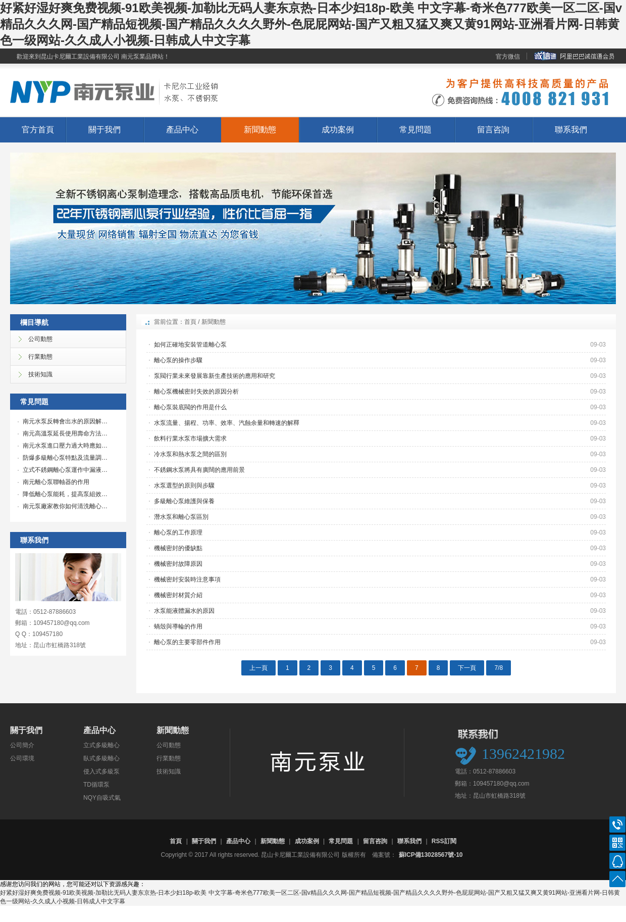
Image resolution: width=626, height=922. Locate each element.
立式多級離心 (101, 745)
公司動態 (168, 745)
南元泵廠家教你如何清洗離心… (65, 506)
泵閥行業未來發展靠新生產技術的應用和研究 (214, 375)
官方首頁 (38, 129)
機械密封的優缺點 (178, 548)
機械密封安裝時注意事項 (187, 579)
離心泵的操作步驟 (178, 360)
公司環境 (22, 758)
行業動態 (168, 758)
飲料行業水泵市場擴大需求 (190, 438)
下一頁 (467, 667)
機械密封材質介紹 (178, 595)
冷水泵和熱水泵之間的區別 (190, 454)
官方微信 (508, 56)
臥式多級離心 (101, 758)
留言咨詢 (493, 129)
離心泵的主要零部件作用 (187, 642)
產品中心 (182, 129)
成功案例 (338, 129)
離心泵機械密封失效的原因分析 (196, 391)
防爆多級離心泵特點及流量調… (65, 457)
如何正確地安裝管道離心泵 (190, 344)
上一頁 (258, 667)
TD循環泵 (96, 784)
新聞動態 (260, 129)
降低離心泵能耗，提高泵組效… (65, 494)
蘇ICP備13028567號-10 (431, 854)
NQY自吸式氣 (102, 797)
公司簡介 (22, 745)
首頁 (190, 321)
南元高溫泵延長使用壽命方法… (65, 433)
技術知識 (168, 771)
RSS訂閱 (444, 841)
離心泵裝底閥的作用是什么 (190, 407)
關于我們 (104, 129)
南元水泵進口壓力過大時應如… (65, 445)
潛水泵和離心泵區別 (181, 516)
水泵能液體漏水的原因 (184, 610)
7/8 (498, 667)
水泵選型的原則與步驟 (184, 485)
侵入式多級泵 (101, 771)
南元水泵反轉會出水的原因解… (65, 421)
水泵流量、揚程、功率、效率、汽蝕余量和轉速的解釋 (226, 422)
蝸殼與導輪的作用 (178, 626)
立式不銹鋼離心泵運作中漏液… (65, 469)
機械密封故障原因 (178, 563)
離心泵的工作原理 (178, 532)
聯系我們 (571, 129)
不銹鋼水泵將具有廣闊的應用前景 (199, 469)
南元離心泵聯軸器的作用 (56, 482)
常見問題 (415, 129)
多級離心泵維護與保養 (184, 501)
